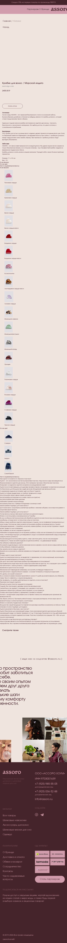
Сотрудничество (12, 866)
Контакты (8, 871)
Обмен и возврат (12, 862)
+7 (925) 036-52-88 (46, 791)
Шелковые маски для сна (17, 830)
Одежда (7, 834)
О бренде (44, 9)
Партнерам (33, 9)
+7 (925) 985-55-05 (46, 784)
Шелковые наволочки (14, 820)
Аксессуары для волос (16, 825)
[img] (57, 861)
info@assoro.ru (44, 799)
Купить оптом (12, 106)
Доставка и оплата (13, 857)
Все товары (9, 815)
